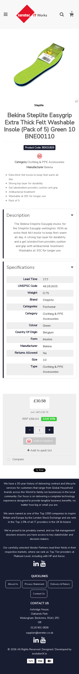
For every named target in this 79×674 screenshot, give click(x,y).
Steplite (39, 105)
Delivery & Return (60, 584)
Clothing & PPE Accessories (45, 162)
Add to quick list (39, 450)
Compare (15, 459)
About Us (13, 584)
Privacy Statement (34, 584)
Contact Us (39, 593)
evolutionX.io (39, 653)
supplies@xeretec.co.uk (39, 632)
